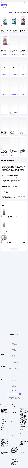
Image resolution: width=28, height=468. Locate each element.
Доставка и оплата (14, 343)
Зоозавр (2, 7)
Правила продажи (14, 345)
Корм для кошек (14, 381)
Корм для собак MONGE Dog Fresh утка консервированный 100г (13, 242)
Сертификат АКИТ (14, 349)
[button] (5, 12)
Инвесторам (14, 357)
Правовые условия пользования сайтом (14, 397)
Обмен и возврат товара (14, 344)
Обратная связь (14, 351)
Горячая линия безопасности (14, 362)
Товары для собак (7, 7)
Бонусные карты (14, 367)
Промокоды (14, 373)
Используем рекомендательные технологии (14, 398)
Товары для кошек (14, 380)
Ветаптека (14, 387)
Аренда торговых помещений (14, 361)
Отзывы (14, 375)
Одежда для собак (14, 386)
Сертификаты (14, 350)
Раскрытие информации (14, 356)
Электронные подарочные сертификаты (14, 368)
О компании (14, 355)
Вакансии (14, 363)
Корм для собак (13, 7)
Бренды (14, 374)
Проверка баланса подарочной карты (14, 369)
